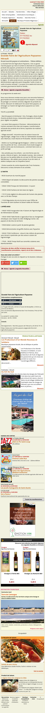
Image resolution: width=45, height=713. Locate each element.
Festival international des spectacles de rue (15, 496)
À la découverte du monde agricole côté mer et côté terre (27, 475)
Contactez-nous (39, 4)
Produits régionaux (8, 18)
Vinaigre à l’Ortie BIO (11, 574)
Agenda (12, 21)
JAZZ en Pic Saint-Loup (21, 442)
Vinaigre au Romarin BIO (33, 574)
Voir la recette (38, 671)
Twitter (14, 262)
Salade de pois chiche (9, 664)
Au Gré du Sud (7, 372)
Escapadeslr (22, 633)
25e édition (16, 444)
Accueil (4, 12)
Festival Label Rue (19, 458)
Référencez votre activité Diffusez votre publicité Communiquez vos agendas (5, 702)
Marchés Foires (30, 18)
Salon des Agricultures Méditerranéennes (21, 471)
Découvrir (40, 365)
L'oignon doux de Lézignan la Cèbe (13, 678)
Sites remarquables (8, 15)
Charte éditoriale (38, 6)
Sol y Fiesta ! (6, 494)
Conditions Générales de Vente (25, 700)
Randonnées (20, 12)
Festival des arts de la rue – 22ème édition (26, 460)
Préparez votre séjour (37, 628)
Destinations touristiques (25, 15)
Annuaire (5, 21)
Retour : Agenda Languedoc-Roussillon (16, 90)
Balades (11, 12)
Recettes (20, 18)
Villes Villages (31, 12)
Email (23, 262)
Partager (4, 259)
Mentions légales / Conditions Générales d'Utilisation (15, 699)
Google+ (5, 262)
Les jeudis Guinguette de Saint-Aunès (16, 488)
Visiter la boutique (39, 585)
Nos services (40, 7)
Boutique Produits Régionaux (27, 21)
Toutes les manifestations (33, 499)
